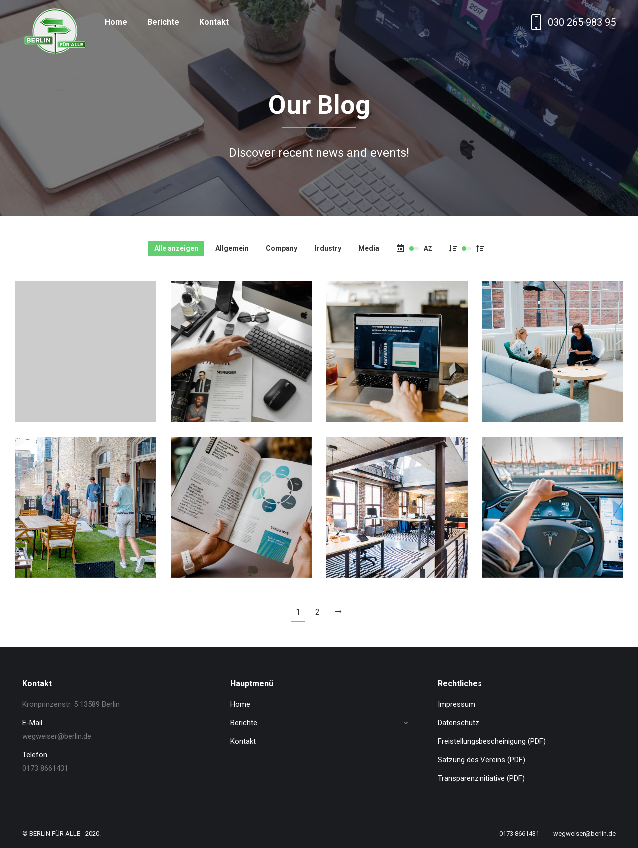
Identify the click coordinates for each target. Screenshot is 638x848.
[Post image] (85, 351)
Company (281, 248)
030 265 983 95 (572, 22)
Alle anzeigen (176, 248)
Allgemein (232, 248)
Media (368, 248)
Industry (327, 248)
